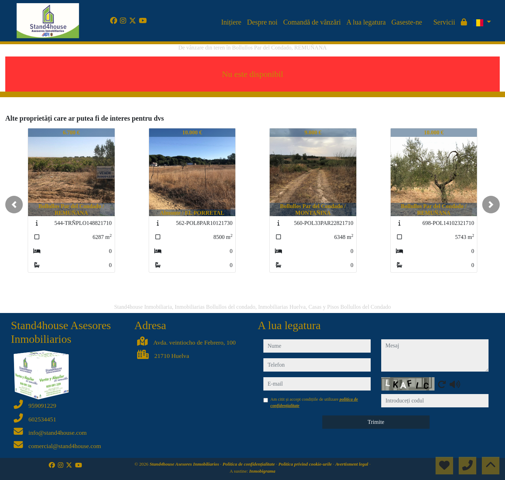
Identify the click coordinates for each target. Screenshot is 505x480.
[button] (14, 204)
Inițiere (231, 22)
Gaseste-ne (406, 22)
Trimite (376, 422)
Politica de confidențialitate (249, 464)
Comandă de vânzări (312, 22)
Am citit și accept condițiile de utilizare (314, 402)
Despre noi (262, 22)
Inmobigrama (262, 471)
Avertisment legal (352, 464)
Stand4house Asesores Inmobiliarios (184, 464)
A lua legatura (366, 22)
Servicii (444, 22)
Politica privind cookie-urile (305, 464)
